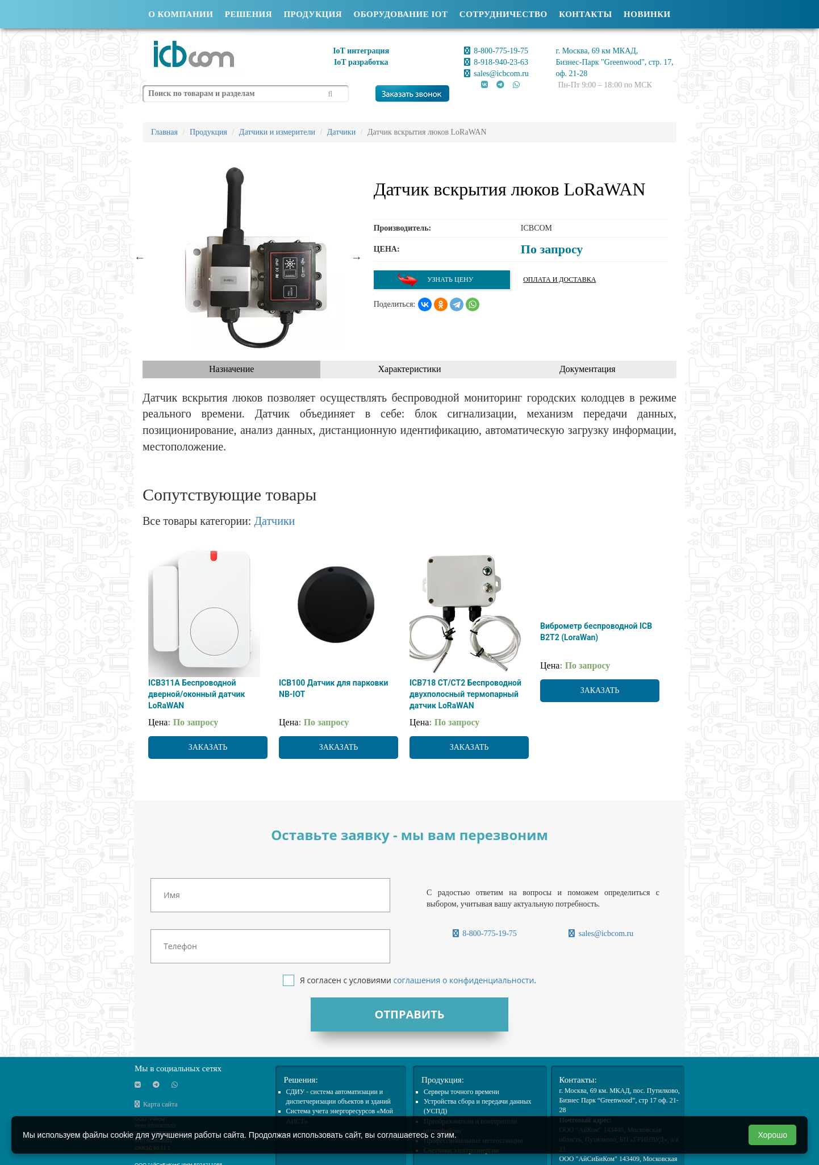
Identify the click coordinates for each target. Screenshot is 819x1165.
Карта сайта (156, 1104)
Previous (139, 257)
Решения (248, 14)
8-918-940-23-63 (496, 62)
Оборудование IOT (401, 14)
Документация (587, 369)
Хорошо (772, 1134)
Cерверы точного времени (461, 1092)
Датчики (274, 521)
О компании (180, 14)
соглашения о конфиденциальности (463, 980)
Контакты (585, 14)
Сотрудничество (503, 14)
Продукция (312, 14)
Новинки (647, 14)
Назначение (231, 369)
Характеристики (409, 369)
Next (356, 257)
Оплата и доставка (559, 279)
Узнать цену (435, 279)
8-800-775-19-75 (496, 51)
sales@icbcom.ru (496, 73)
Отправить (409, 1014)
